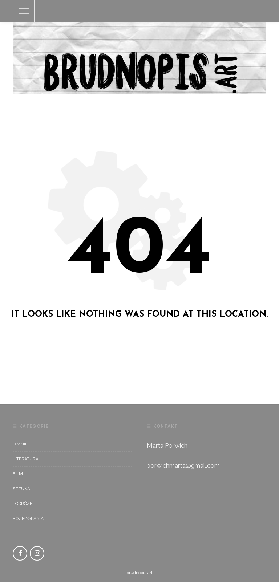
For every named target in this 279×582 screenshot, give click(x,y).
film (18, 473)
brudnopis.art (139, 572)
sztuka (21, 488)
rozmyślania (28, 518)
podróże (22, 503)
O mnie (20, 444)
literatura (26, 458)
